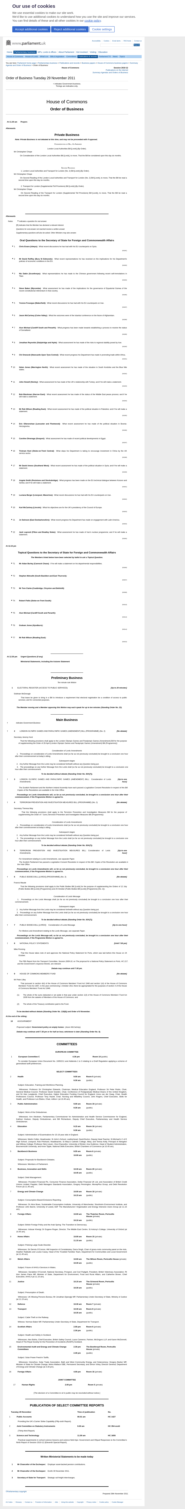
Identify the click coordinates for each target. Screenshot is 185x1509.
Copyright (80, 1502)
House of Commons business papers (113, 63)
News (115, 56)
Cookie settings (102, 29)
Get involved (82, 52)
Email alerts (116, 41)
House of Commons (15, 56)
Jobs (56, 1502)
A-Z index (9, 1502)
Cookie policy (104, 1502)
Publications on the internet (117, 70)
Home (9, 52)
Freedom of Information (43, 1502)
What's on (44, 56)
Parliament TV (105, 56)
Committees (71, 56)
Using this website (67, 1502)
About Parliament (66, 52)
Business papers (89, 63)
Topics (122, 56)
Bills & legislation (57, 56)
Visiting (93, 52)
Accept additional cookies (31, 29)
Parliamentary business (25, 52)
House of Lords (31, 56)
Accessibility (96, 41)
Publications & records (87, 56)
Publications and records (69, 63)
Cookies (106, 41)
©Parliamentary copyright (16, 1491)
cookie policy (93, 20)
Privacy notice (91, 1502)
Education (103, 52)
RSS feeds (127, 41)
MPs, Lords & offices (47, 52)
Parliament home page (26, 63)
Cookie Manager (117, 1502)
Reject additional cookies (70, 29)
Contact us (138, 41)
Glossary (19, 1502)
